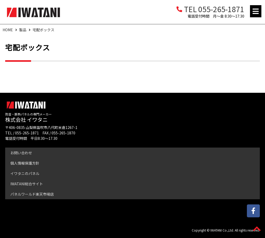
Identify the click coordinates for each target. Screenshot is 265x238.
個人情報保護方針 (24, 163)
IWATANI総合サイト (26, 183)
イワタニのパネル (24, 173)
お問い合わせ (21, 152)
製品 (22, 29)
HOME (8, 29)
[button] (255, 11)
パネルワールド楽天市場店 (32, 194)
